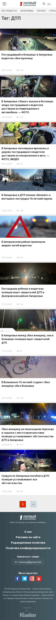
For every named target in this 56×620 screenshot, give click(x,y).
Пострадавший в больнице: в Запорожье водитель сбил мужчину (26, 56)
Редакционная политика (28, 542)
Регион (41, 10)
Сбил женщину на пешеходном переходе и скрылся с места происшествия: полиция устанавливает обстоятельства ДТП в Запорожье (27, 434)
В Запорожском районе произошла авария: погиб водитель (23, 243)
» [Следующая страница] (33, 504)
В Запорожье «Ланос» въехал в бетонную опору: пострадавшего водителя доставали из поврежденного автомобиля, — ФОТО (27, 107)
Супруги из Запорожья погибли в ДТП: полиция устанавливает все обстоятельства (25, 479)
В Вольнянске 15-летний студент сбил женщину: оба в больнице (25, 384)
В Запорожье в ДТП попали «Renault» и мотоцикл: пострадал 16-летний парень (26, 196)
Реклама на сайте (28, 537)
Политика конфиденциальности (28, 548)
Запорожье (26, 10)
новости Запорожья (41, 588)
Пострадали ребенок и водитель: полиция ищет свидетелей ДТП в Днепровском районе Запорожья (22, 292)
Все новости (9, 10)
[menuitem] (49, 4)
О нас (28, 531)
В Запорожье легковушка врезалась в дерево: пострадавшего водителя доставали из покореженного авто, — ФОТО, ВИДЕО (25, 154)
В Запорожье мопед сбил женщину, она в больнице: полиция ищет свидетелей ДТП (27, 339)
